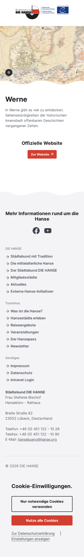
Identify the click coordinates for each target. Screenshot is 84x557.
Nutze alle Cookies (42, 520)
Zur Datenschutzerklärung (33, 533)
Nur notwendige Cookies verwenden (42, 504)
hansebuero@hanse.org (37, 439)
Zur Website (42, 154)
